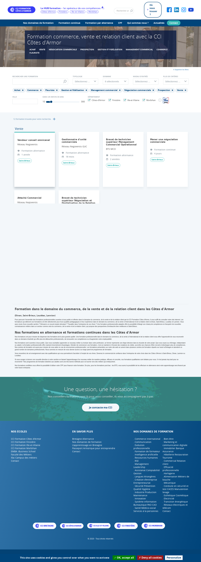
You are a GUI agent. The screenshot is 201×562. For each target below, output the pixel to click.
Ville (14, 97)
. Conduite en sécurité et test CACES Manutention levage (175, 489)
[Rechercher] (124, 11)
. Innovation (139, 498)
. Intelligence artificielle (145, 454)
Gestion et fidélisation (110, 49)
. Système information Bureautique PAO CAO (145, 503)
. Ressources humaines (145, 457)
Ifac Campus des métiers (24, 457)
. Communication (142, 441)
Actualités (159, 22)
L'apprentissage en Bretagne (87, 445)
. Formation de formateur (146, 451)
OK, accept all (124, 557)
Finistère (115, 100)
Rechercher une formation (25, 76)
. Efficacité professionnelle (171, 469)
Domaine (107, 76)
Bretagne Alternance (83, 438)
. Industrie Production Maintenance (144, 494)
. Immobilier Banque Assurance (173, 450)
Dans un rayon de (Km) (53, 97)
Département (94, 97)
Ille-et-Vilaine (133, 100)
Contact (173, 22)
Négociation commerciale (63, 49)
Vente (42, 49)
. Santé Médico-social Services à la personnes (145, 509)
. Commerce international (146, 438)
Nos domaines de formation (38, 22)
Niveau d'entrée (140, 76)
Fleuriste (34, 53)
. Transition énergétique (175, 501)
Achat (33, 49)
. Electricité (168, 498)
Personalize (174, 557)
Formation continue (69, 22)
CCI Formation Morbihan (24, 448)
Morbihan (151, 100)
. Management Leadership (141, 465)
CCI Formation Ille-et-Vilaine (25, 445)
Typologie (77, 76)
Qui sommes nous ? (138, 22)
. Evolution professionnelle (141, 447)
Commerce (162, 49)
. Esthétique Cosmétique (175, 495)
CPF (120, 22)
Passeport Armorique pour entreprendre (93, 448)
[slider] (51, 101)
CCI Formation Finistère (23, 441)
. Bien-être (168, 438)
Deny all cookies (150, 557)
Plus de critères (170, 76)
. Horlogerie (169, 473)
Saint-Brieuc (24, 160)
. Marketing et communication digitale (175, 443)
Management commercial (139, 49)
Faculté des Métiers (21, 454)
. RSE (136, 460)
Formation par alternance (99, 22)
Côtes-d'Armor (98, 100)
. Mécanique (169, 482)
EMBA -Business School (23, 451)
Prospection (87, 49)
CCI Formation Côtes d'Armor (26, 438)
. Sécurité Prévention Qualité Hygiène (144, 487)
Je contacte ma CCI (100, 407)
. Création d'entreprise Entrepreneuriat (145, 481)
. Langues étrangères (144, 476)
